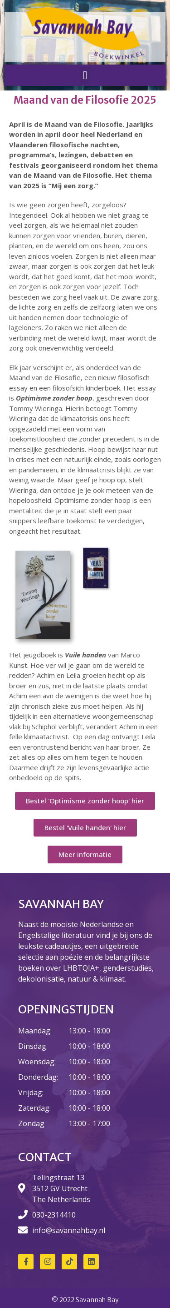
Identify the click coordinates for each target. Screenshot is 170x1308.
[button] (85, 75)
